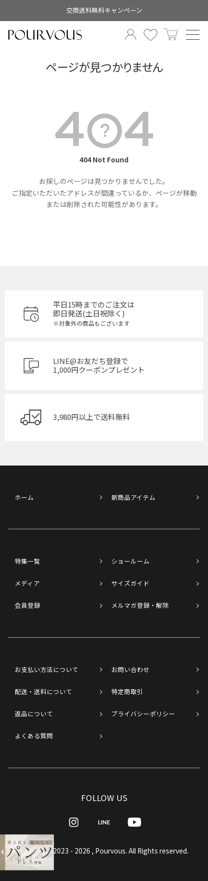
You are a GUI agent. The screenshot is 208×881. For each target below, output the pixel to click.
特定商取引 (127, 691)
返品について (34, 713)
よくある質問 (34, 735)
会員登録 (27, 605)
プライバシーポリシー (143, 713)
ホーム (24, 497)
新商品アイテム (133, 497)
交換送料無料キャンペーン (104, 10)
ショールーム (130, 561)
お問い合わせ (130, 669)
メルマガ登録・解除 (140, 605)
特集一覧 (27, 561)
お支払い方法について (46, 669)
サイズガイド (130, 583)
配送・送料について (43, 691)
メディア (27, 583)
